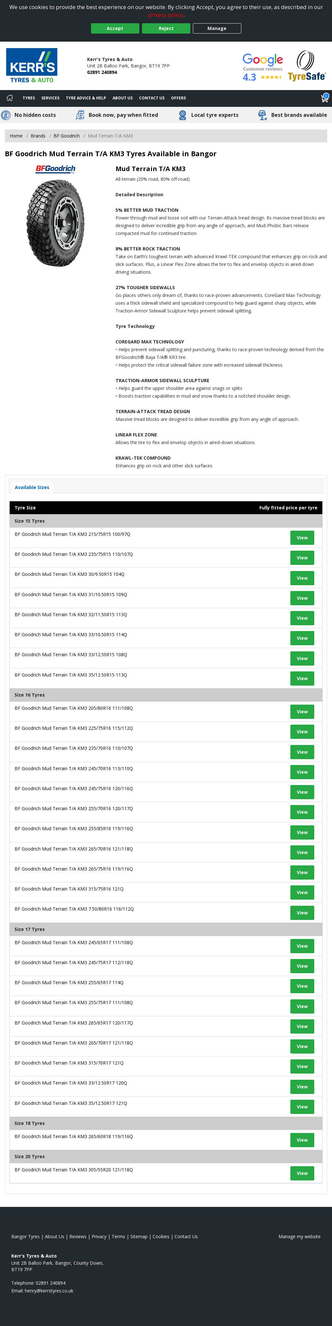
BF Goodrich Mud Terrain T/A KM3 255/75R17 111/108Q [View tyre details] (74, 1002)
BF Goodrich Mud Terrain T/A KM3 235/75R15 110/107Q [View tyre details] (74, 554)
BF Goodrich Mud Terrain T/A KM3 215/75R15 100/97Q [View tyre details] (72, 534)
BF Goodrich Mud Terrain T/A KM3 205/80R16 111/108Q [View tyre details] (74, 708)
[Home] (9, 98)
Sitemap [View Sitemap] (138, 1236)
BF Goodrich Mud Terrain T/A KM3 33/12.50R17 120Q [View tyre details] (71, 1083)
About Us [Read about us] (54, 1236)
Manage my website (299, 1236)
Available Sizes (32, 487)
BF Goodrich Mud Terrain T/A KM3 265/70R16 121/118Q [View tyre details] (74, 849)
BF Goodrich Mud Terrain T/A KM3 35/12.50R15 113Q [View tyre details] (71, 675)
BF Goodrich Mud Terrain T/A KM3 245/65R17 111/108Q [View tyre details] (74, 942)
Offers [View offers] (178, 98)
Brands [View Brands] (38, 136)
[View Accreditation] (307, 65)
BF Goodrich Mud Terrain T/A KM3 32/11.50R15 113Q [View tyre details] (71, 614)
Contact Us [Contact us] (152, 98)
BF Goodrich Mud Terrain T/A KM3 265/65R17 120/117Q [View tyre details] (74, 1023)
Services (50, 98)
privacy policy (165, 14)
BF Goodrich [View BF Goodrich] (67, 136)
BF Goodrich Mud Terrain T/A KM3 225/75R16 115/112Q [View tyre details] (74, 728)
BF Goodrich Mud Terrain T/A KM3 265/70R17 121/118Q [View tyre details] (74, 1043)
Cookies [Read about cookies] (161, 1236)
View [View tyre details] (302, 538)
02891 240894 (102, 72)
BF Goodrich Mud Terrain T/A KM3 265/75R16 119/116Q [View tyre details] (74, 869)
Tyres (29, 98)
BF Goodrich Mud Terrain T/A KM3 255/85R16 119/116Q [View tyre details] (74, 828)
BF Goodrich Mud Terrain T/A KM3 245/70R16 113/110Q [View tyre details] (74, 768)
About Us (123, 98)
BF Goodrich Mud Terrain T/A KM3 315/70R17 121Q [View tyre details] (69, 1063)
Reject (166, 28)
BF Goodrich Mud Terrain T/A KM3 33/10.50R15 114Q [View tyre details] (71, 634)
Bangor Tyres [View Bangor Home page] (25, 1236)
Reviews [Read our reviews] (77, 1236)
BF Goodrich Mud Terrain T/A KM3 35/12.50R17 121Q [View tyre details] (71, 1103)
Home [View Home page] (16, 136)
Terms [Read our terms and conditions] (118, 1236)
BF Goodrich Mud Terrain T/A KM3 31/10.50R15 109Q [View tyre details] (71, 594)
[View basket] (325, 98)
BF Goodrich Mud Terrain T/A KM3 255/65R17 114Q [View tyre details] (69, 982)
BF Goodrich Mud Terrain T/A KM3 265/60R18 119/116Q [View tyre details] (74, 1136)
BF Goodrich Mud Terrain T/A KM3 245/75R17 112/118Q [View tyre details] (74, 962)
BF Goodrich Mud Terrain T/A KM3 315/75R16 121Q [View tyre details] (69, 889)
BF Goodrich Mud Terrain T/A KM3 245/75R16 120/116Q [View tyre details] (74, 788)
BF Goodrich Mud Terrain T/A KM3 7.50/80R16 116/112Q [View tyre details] (74, 909)
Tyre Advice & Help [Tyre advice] (86, 98)
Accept (115, 28)
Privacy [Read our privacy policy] (99, 1236)
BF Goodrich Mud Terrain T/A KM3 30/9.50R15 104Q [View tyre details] (70, 574)
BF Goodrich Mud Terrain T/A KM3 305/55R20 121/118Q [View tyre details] (74, 1170)
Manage (216, 28)
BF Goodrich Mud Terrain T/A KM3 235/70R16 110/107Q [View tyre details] (74, 748)
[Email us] (49, 1291)
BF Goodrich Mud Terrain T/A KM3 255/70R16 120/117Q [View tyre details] (74, 808)
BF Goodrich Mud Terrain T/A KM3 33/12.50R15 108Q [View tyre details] (71, 654)
